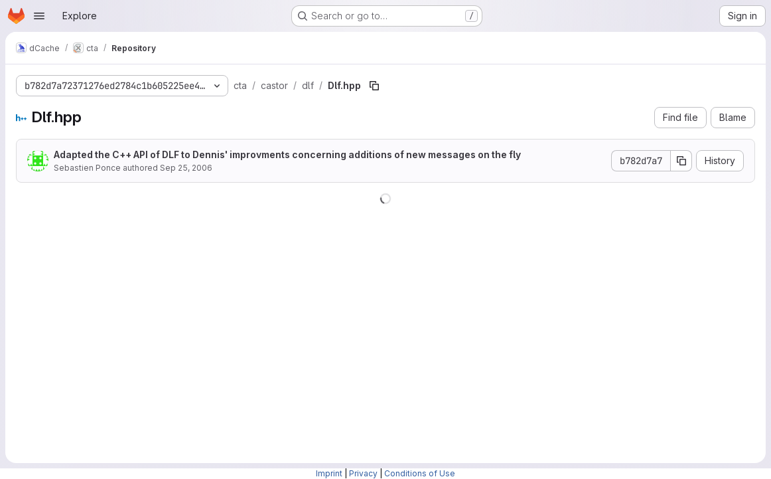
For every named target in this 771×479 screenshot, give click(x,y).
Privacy (363, 473)
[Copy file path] (374, 85)
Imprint (329, 473)
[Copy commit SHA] (681, 160)
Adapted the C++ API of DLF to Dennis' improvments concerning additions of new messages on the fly (287, 154)
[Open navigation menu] (39, 16)
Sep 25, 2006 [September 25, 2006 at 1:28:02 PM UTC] (186, 168)
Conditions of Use (419, 473)
